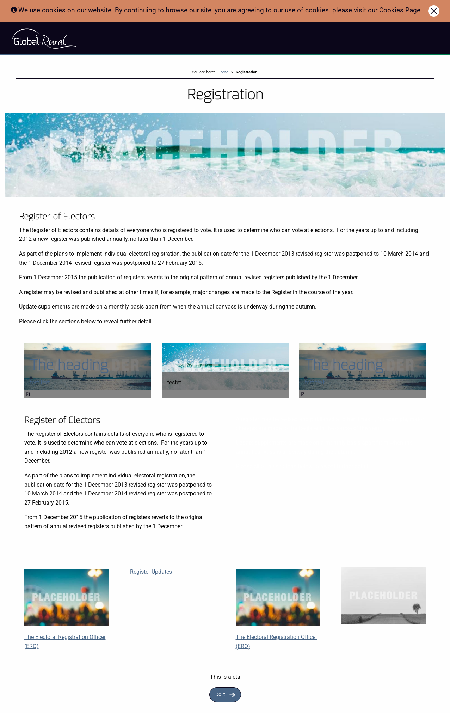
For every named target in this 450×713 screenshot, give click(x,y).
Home (223, 73)
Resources (146, 38)
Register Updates (151, 572)
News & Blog (177, 38)
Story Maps (97, 38)
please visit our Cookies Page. (377, 10)
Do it (220, 696)
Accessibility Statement (222, 38)
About (122, 38)
